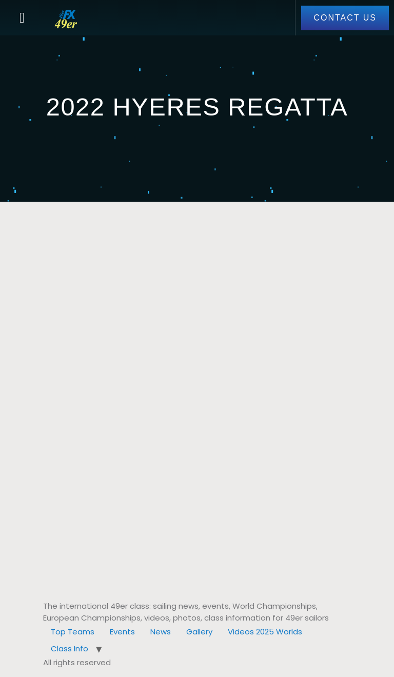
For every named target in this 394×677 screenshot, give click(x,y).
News (160, 631)
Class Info (69, 648)
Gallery (199, 631)
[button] (22, 18)
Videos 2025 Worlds (265, 631)
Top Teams (72, 631)
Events (122, 631)
